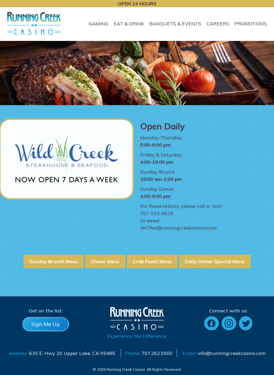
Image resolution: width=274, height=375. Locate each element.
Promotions (250, 24)
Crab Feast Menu (152, 261)
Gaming (98, 24)
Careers (218, 24)
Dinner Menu (105, 261)
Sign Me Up (45, 324)
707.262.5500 (157, 353)
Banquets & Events (175, 24)
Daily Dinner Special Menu (215, 261)
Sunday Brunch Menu (53, 261)
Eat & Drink (129, 24)
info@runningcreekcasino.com (231, 353)
